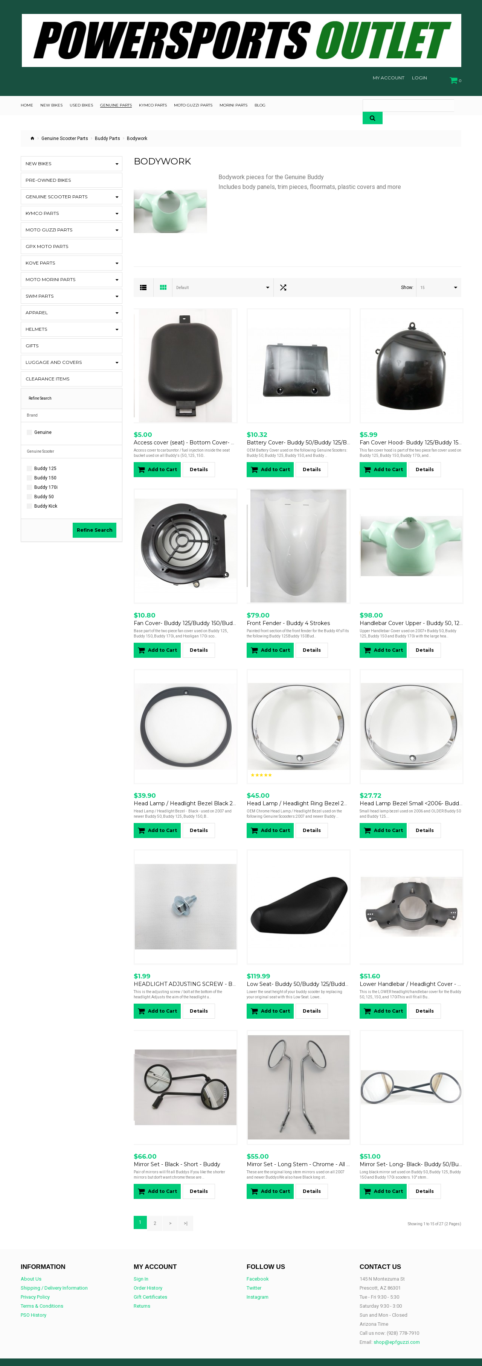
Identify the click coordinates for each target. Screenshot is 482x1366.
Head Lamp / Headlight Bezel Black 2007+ (190, 792)
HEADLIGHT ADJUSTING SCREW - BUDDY (191, 970)
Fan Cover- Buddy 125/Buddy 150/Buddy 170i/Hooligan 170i (211, 615)
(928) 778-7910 (403, 1315)
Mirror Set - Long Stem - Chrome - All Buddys (306, 1148)
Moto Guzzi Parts (49, 226)
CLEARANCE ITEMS (47, 375)
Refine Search (95, 526)
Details (199, 464)
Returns (142, 1288)
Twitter (254, 1270)
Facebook (258, 1261)
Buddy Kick (45, 502)
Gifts (32, 342)
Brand (32, 412)
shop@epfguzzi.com (397, 1324)
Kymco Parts (42, 210)
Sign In (141, 1261)
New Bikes (38, 160)
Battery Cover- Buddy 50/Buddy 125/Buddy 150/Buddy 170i (324, 437)
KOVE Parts (40, 259)
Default (182, 284)
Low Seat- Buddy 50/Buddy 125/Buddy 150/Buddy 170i (318, 970)
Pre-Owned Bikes (48, 176)
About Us (31, 1261)
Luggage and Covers (54, 359)
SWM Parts (39, 292)
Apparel (37, 309)
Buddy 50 (44, 493)
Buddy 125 (45, 465)
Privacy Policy (35, 1279)
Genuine (43, 429)
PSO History (33, 1297)
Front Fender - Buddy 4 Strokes (288, 615)
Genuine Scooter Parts (64, 135)
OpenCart (56, 1353)
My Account (388, 78)
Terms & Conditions (42, 1288)
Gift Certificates (150, 1279)
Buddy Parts (107, 135)
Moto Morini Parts (50, 276)
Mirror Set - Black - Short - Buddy (177, 1148)
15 (422, 284)
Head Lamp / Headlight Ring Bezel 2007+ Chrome (314, 792)
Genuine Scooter (40, 448)
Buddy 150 (45, 474)
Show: (407, 284)
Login (419, 78)
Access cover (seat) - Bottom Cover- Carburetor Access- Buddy (217, 437)
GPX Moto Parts (47, 243)
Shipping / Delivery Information (54, 1270)
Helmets (36, 326)
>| (181, 1206)
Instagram (257, 1279)
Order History (148, 1270)
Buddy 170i (46, 484)
